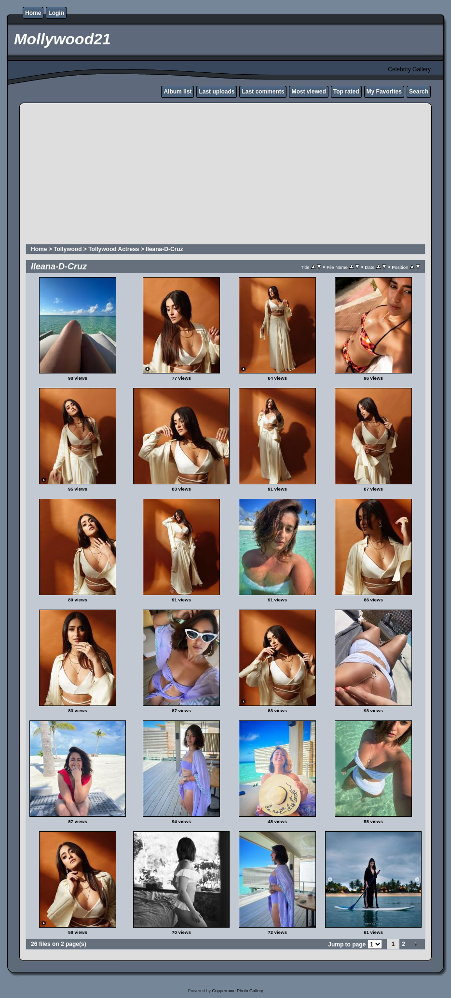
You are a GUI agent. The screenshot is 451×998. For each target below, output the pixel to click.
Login (56, 13)
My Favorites (384, 91)
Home (33, 13)
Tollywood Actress (113, 249)
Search (418, 91)
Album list (177, 91)
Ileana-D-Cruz (164, 249)
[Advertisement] (225, 174)
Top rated (346, 91)
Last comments (263, 91)
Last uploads (216, 91)
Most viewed (308, 91)
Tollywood (68, 249)
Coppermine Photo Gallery (237, 990)
